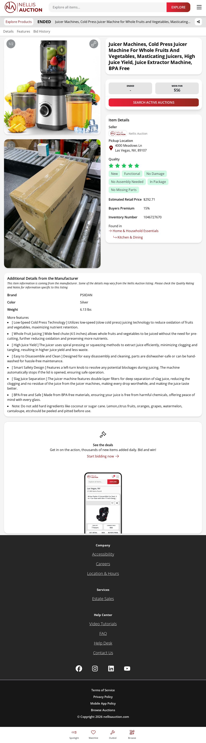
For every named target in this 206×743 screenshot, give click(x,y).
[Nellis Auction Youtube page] (127, 668)
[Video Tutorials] (103, 624)
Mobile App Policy (103, 703)
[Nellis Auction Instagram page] (95, 668)
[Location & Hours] (103, 573)
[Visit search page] (132, 734)
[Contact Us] (103, 653)
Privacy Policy (103, 697)
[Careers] (103, 564)
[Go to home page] (23, 7)
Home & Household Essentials (134, 231)
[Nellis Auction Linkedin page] (111, 668)
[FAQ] (103, 633)
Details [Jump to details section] (8, 31)
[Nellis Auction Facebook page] (79, 668)
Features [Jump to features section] (23, 31)
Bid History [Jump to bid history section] (41, 31)
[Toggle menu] (199, 7)
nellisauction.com (116, 717)
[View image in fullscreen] (93, 43)
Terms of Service (103, 690)
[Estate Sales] (103, 599)
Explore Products (19, 22)
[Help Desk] (103, 643)
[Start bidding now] (103, 456)
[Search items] (110, 7)
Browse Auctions (103, 710)
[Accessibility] (103, 554)
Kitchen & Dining (128, 237)
